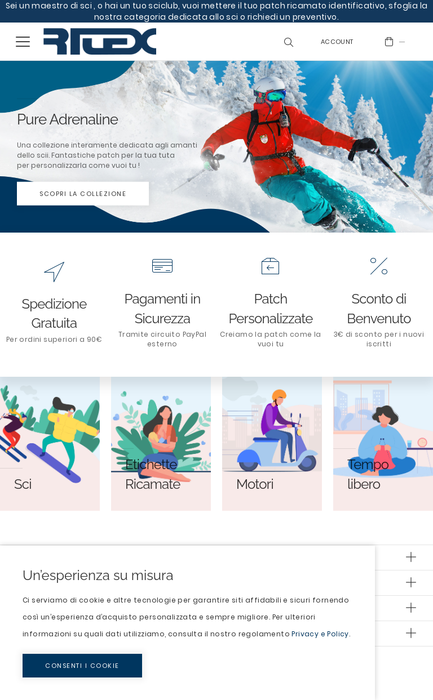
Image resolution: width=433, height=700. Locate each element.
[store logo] (99, 41)
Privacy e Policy (319, 634)
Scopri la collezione (82, 193)
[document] (187, 622)
